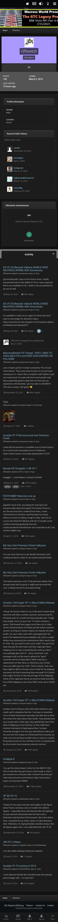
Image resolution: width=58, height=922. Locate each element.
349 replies (27, 294)
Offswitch (7, 273)
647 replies (28, 459)
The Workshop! (40, 845)
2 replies (29, 426)
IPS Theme (8, 905)
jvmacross (23, 273)
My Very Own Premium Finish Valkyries (24, 545)
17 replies (26, 856)
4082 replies (33, 392)
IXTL (21, 472)
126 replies (31, 563)
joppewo (22, 762)
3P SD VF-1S (10, 795)
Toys (37, 273)
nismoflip (18, 188)
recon (21, 499)
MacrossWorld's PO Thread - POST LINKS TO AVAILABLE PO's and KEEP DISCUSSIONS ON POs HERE (28, 356)
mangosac (19, 168)
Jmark (17, 148)
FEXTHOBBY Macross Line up (19, 496)
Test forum (37, 405)
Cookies (50, 905)
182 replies (33, 832)
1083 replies (28, 536)
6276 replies (27, 883)
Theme (29, 905)
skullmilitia (23, 799)
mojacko (22, 845)
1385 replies (31, 691)
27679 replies (29, 483)
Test (5, 401)
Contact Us (40, 905)
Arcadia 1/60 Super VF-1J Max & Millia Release (29, 602)
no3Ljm (22, 405)
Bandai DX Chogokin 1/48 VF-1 (20, 468)
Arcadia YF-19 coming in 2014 (19, 865)
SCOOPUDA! (24, 869)
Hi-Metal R (9, 759)
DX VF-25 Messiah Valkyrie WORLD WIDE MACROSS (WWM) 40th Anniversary (25, 269)
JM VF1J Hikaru (12, 842)
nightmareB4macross (24, 178)
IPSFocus (20, 905)
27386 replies (34, 786)
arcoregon (18, 158)
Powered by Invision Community (29, 908)
